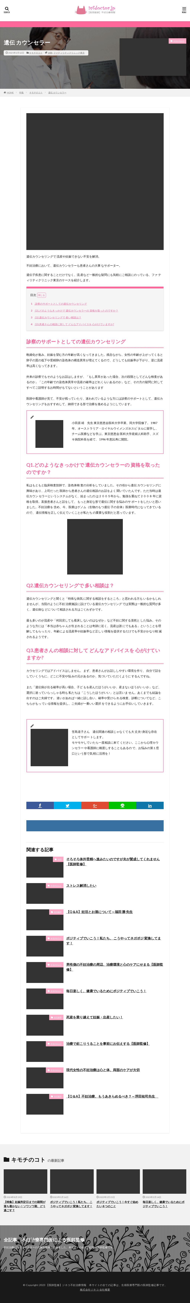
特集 (21, 92)
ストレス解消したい (81, 885)
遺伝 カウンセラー (57, 92)
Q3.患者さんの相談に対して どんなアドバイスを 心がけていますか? (72, 324)
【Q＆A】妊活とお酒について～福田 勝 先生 (99, 912)
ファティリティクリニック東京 (69, 52)
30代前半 (58, 1017)
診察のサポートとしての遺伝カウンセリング (58, 303)
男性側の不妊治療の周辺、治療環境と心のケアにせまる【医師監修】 (114, 966)
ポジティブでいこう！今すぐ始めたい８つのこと (117, 1204)
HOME (10, 92)
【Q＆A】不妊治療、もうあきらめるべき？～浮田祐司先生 (112, 1096)
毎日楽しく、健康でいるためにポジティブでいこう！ (106, 991)
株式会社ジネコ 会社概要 (95, 1289)
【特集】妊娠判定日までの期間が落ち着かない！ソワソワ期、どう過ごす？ (24, 1206)
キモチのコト (35, 52)
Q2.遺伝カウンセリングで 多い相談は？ (55, 317)
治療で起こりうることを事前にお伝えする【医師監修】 (108, 1044)
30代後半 (58, 912)
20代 (60, 859)
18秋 (50, 52)
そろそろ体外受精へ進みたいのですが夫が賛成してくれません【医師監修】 (113, 861)
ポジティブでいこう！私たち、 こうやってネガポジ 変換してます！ (113, 940)
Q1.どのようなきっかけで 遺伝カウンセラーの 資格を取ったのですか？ (74, 310)
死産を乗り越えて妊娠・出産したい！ (94, 1017)
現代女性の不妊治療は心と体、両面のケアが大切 (103, 1070)
